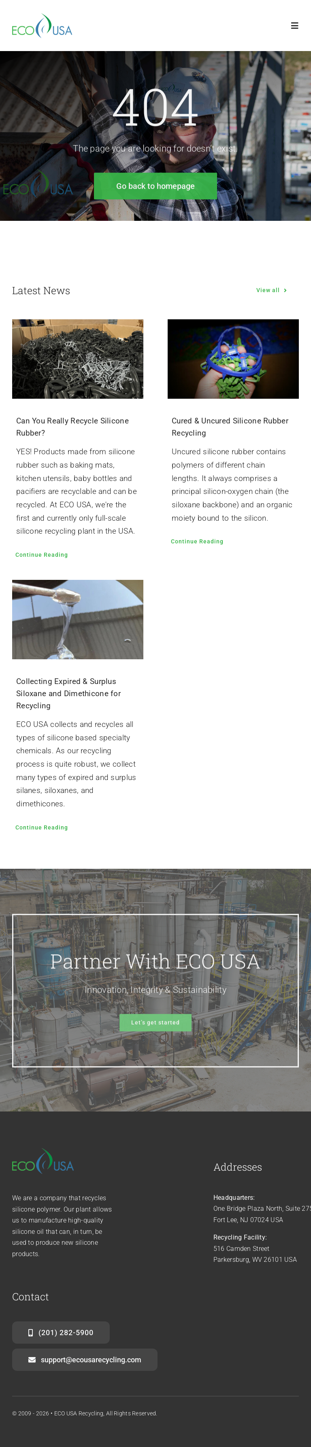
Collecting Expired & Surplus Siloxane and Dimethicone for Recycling (68, 693)
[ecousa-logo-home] (43, 16)
